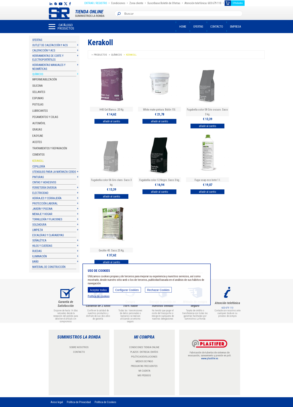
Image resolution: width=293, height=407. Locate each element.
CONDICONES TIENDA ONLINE (144, 347)
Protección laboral (45, 203)
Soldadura (39, 224)
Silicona (37, 85)
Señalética (39, 240)
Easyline (37, 135)
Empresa (235, 26)
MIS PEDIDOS (144, 375)
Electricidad (40, 192)
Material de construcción (48, 266)
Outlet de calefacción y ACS (50, 45)
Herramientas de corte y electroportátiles (47, 57)
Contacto (216, 26)
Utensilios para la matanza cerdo (54, 171)
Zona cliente (136, 3)
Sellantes (38, 92)
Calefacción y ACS (43, 50)
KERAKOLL (38, 160)
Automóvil (38, 123)
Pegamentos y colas (45, 117)
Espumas (38, 98)
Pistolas (38, 104)
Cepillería (38, 166)
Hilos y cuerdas (42, 245)
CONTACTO (79, 351)
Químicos (37, 74)
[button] (61, 27)
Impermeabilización (44, 79)
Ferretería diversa (44, 187)
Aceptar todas (98, 290)
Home (182, 26)
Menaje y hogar (42, 214)
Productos (100, 54)
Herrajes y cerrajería (47, 198)
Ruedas (37, 251)
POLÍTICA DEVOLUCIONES (144, 356)
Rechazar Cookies (158, 290)
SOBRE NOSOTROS (79, 347)
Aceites (37, 142)
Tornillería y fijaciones (47, 219)
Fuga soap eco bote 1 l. (207, 180)
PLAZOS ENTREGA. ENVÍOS (144, 351)
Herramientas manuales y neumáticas (48, 66)
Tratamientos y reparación (49, 148)
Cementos (38, 154)
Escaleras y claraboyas (48, 235)
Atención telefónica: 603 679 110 (202, 3)
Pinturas (38, 177)
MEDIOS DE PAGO (144, 361)
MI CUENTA (144, 370)
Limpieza (37, 229)
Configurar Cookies (127, 290)
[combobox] (182, 13)
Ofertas (198, 26)
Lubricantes (40, 110)
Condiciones (118, 3)
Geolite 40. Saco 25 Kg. (111, 250)
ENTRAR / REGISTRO (95, 3)
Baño (35, 261)
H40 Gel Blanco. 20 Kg (111, 109)
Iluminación (39, 256)
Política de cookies (99, 296)
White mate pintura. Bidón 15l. (159, 109)
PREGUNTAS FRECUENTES (144, 366)
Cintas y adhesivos (44, 182)
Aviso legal (57, 402)
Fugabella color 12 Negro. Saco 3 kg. (159, 180)
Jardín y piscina (42, 208)
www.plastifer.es (209, 358)
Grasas (37, 129)
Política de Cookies (105, 402)
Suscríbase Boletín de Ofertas (163, 3)
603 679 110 (227, 307)
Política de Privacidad (79, 402)
